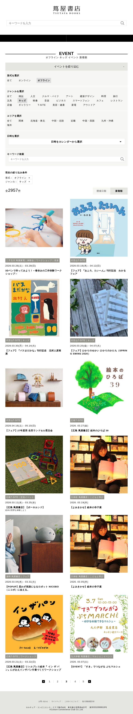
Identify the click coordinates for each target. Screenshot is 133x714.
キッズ (22, 100)
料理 (103, 96)
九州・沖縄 (107, 120)
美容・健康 (59, 105)
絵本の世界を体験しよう (15, 510)
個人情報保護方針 (88, 701)
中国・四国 (88, 120)
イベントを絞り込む (66, 66)
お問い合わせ (43, 701)
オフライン (44, 80)
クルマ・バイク (50, 96)
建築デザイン (87, 96)
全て (9, 80)
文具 (9, 100)
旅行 (115, 96)
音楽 (47, 100)
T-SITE (42, 105)
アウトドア (89, 105)
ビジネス (61, 100)
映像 (35, 100)
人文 (32, 96)
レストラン (117, 100)
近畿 (73, 120)
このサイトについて (71, 701)
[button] (33, 38)
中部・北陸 (58, 120)
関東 (21, 120)
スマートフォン (81, 100)
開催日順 (101, 191)
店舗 (9, 105)
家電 (74, 105)
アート (69, 96)
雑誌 (21, 96)
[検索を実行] (121, 24)
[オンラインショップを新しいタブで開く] (99, 38)
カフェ (100, 100)
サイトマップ (56, 701)
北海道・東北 (37, 120)
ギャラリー (25, 105)
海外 (9, 125)
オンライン (25, 80)
